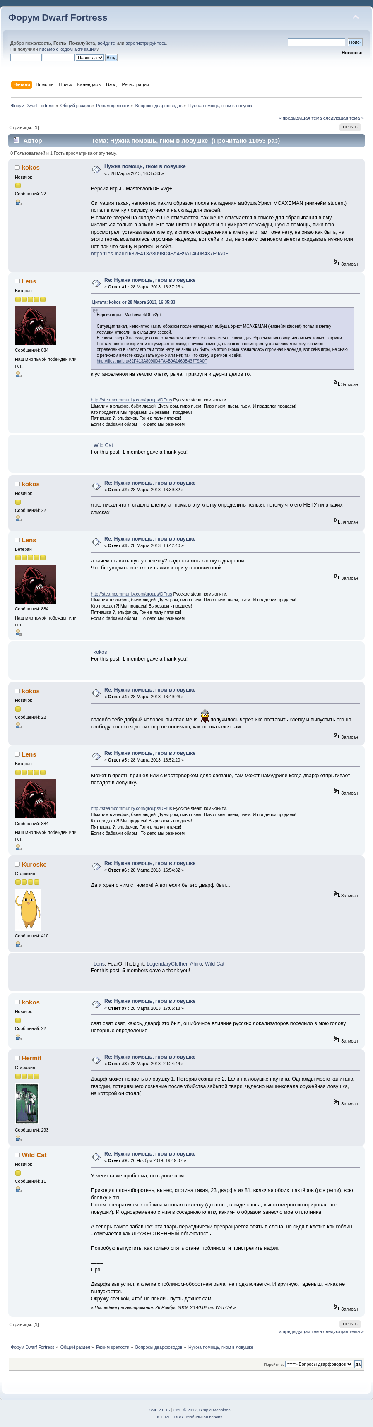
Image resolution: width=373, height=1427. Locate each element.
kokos (31, 167)
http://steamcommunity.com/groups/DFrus (131, 399)
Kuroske (34, 864)
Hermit (31, 1058)
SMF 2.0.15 (159, 1410)
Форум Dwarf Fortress (58, 17)
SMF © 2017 (185, 1410)
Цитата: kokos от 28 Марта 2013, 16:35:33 (134, 302)
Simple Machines (215, 1410)
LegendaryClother (167, 964)
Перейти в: (274, 1364)
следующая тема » (343, 117)
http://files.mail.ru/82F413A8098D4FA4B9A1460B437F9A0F (160, 254)
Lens (29, 281)
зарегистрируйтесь (145, 43)
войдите (106, 43)
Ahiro (196, 964)
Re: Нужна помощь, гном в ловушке (149, 280)
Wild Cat (103, 445)
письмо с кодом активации (67, 49)
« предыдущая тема (300, 117)
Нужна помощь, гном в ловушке (145, 166)
